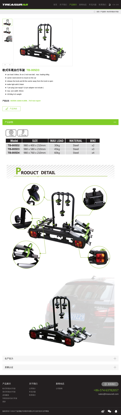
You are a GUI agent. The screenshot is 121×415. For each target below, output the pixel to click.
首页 (55, 5)
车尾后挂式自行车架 (9, 398)
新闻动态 (83, 5)
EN (117, 5)
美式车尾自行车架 (9, 392)
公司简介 (32, 388)
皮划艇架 (5, 395)
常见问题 (92, 5)
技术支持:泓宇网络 (42, 411)
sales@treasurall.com (108, 394)
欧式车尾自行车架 (113, 12)
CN (113, 5)
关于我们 (63, 5)
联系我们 (102, 5)
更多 (4, 401)
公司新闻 (59, 388)
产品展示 (73, 5)
